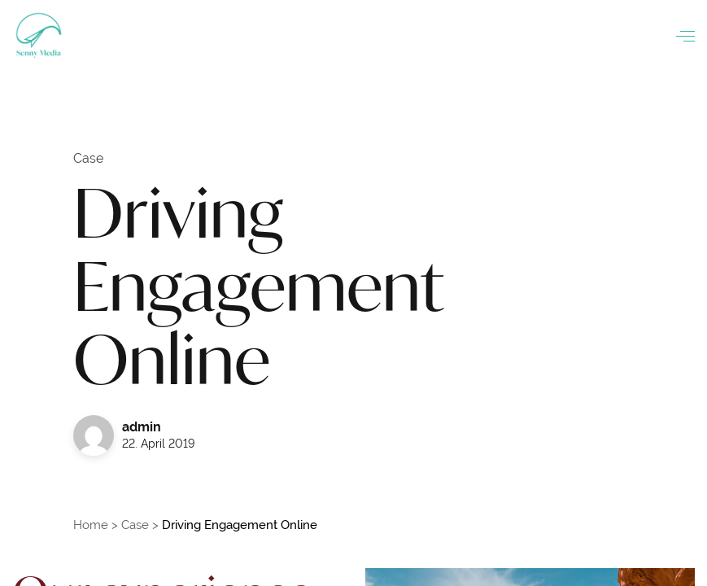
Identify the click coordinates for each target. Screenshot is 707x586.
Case (135, 524)
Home (90, 524)
